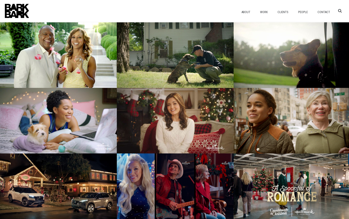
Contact (323, 12)
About (245, 12)
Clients (283, 12)
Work (264, 12)
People (303, 12)
